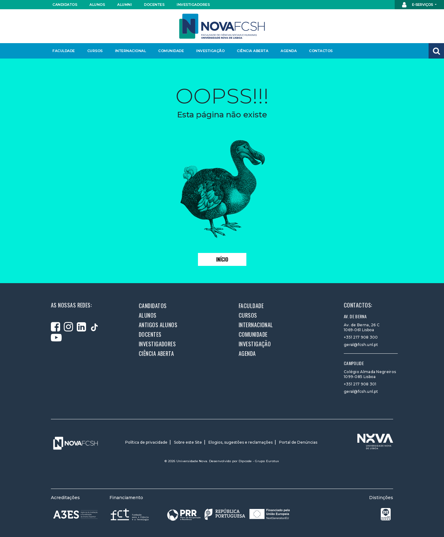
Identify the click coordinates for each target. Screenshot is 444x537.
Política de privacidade (146, 442)
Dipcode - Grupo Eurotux (259, 461)
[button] (436, 51)
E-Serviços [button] (418, 5)
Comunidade (171, 51)
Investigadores (193, 4)
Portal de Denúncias (298, 442)
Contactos (321, 51)
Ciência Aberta (252, 51)
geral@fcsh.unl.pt (361, 344)
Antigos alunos (158, 325)
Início (222, 259)
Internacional (130, 51)
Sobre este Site (188, 442)
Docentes (154, 4)
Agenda (289, 51)
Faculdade (63, 51)
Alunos (97, 4)
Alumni (124, 4)
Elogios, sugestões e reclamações (240, 442)
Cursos (95, 51)
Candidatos (64, 4)
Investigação (210, 51)
